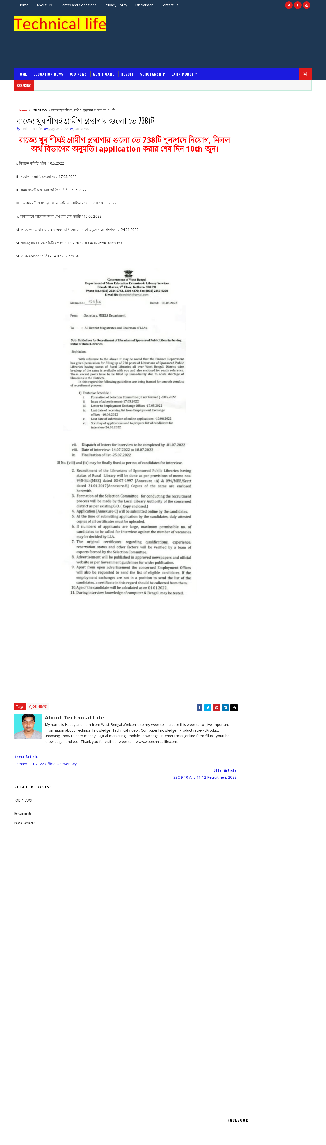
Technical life (39, 1122)
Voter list (270, 824)
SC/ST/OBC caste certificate (256, 1061)
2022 (235, 494)
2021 (235, 515)
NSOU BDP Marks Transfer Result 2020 (263, 1019)
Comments (288, 670)
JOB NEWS (80, 51)
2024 (235, 484)
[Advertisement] (216, 27)
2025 (235, 479)
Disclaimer (146, 5)
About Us (46, 5)
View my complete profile (265, 643)
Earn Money (185, 51)
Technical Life (263, 636)
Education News (51, 51)
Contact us (172, 5)
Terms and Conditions (80, 5)
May (239, 499)
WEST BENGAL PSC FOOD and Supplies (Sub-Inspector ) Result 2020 (267, 1001)
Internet (284, 806)
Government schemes (245, 806)
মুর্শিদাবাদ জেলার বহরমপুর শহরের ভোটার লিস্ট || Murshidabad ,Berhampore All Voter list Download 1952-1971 (268, 982)
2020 (235, 520)
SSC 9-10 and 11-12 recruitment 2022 (265, 509)
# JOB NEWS (40, 695)
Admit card (106, 51)
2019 (235, 525)
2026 (235, 473)
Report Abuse (236, 604)
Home (26, 5)
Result (129, 51)
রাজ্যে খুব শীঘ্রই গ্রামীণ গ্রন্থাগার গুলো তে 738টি (268, 504)
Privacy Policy (118, 5)
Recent (246, 670)
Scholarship (155, 51)
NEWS (262, 815)
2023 (235, 489)
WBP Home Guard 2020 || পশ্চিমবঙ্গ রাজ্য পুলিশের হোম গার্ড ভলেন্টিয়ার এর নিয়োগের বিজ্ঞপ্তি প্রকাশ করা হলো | (268, 1044)
